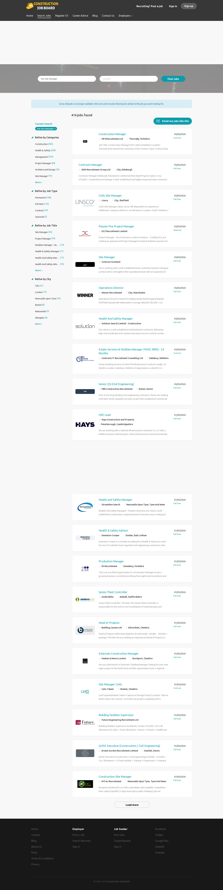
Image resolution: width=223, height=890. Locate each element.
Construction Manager (112, 133)
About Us (36, 846)
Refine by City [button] (42, 279)
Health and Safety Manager (115, 499)
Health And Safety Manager (116, 318)
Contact (35, 834)
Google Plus (161, 840)
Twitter (159, 834)
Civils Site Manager (110, 195)
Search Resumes (81, 840)
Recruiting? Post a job (149, 6)
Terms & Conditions (42, 858)
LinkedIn (159, 846)
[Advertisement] (111, 42)
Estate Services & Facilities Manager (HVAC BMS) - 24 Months (131, 351)
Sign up (188, 6)
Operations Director (111, 287)
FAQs (34, 852)
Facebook (160, 828)
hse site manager (45, 129)
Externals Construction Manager (119, 653)
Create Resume (122, 840)
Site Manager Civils (110, 684)
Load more (132, 804)
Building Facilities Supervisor (116, 714)
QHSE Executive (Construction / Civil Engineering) (129, 745)
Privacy (35, 864)
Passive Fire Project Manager (116, 226)
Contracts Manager (90, 164)
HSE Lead (105, 414)
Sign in (173, 6)
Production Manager (111, 561)
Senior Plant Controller (113, 591)
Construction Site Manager (115, 776)
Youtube (159, 852)
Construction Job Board (118, 881)
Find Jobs (173, 79)
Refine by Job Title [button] (45, 225)
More (38, 182)
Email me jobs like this (175, 120)
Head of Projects (109, 622)
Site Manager (107, 256)
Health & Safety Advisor (113, 530)
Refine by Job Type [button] (45, 190)
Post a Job (78, 834)
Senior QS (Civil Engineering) (116, 383)
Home (34, 828)
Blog (33, 840)
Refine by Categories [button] (46, 137)
